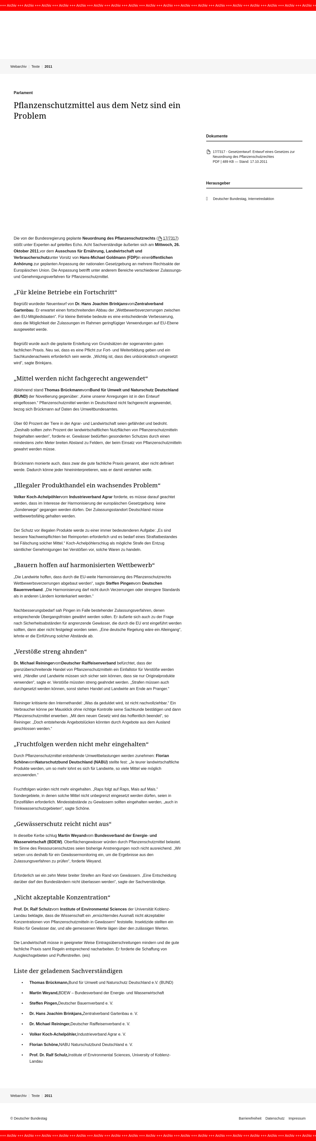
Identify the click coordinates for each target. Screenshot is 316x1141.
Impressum (297, 1118)
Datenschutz (275, 1118)
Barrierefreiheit (250, 1118)
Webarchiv (18, 66)
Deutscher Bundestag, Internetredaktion (243, 199)
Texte (36, 66)
